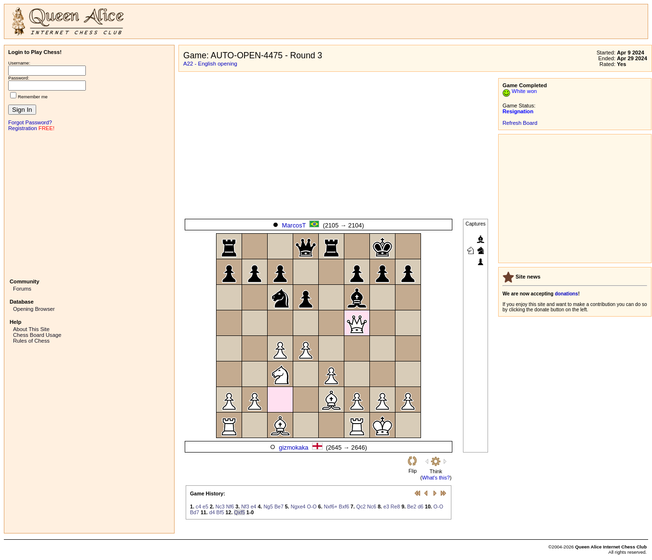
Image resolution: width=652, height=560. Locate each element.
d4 (212, 512)
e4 (254, 506)
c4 (198, 506)
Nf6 (230, 506)
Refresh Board (520, 123)
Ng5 (268, 506)
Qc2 (361, 506)
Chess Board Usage (37, 335)
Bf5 (220, 512)
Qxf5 (239, 512)
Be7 (279, 506)
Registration (22, 128)
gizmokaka (293, 447)
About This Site (31, 329)
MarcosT (294, 225)
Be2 (411, 506)
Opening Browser (33, 309)
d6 (420, 506)
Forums (22, 289)
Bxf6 (344, 506)
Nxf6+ (330, 506)
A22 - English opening (210, 64)
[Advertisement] (89, 203)
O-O (311, 506)
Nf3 (245, 506)
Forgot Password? (30, 122)
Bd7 (194, 512)
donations (566, 293)
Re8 (395, 506)
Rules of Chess (31, 341)
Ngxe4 (298, 506)
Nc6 (371, 506)
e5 (205, 506)
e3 (386, 506)
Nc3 (220, 506)
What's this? (436, 477)
